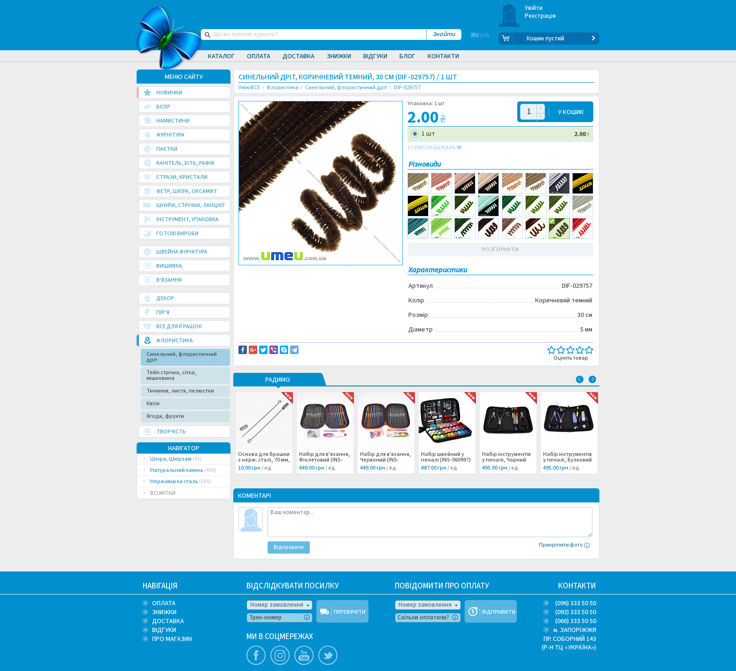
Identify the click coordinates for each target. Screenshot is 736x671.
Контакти (443, 56)
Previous (579, 379)
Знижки (339, 56)
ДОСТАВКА (168, 621)
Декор (254, 283)
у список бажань (434, 147)
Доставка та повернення (278, 273)
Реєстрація (540, 16)
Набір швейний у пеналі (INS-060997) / (446, 459)
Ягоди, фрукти (165, 416)
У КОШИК (571, 112)
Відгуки (375, 56)
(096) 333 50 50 (575, 603)
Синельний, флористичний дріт (181, 356)
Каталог (221, 56)
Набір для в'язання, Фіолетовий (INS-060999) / (324, 459)
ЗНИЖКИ (164, 612)
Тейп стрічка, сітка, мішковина (171, 375)
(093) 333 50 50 (575, 612)
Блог (407, 56)
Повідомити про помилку (354, 273)
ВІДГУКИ (164, 629)
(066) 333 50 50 (575, 621)
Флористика (328, 283)
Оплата (258, 56)
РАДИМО (277, 380)
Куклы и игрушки (287, 283)
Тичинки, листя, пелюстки (180, 390)
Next (592, 379)
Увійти (534, 8)
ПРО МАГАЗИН (172, 638)
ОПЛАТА (164, 603)
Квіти (153, 403)
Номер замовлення (276, 604)
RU (475, 38)
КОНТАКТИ (577, 585)
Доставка (298, 56)
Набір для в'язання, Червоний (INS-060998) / (385, 459)
